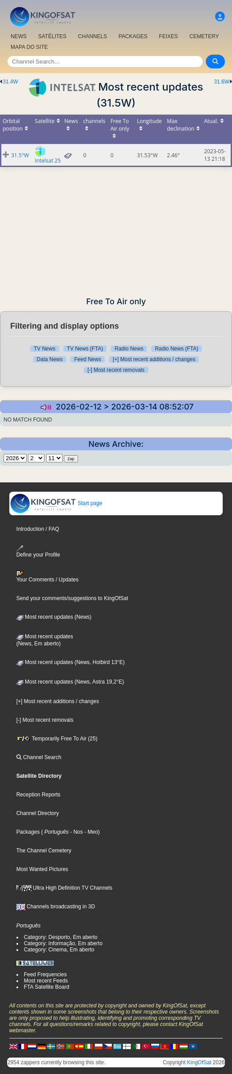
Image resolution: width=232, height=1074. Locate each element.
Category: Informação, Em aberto (63, 943)
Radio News (128, 349)
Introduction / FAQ (37, 529)
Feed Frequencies (45, 974)
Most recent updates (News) (53, 617)
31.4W (10, 82)
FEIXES (168, 36)
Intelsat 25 (48, 160)
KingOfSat (199, 1062)
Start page (56, 503)
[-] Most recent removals (116, 370)
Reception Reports (38, 795)
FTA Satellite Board (47, 987)
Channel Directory (37, 813)
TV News (44, 349)
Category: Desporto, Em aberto (61, 937)
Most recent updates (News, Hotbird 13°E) (70, 662)
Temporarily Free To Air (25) (57, 739)
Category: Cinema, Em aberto (59, 950)
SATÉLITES (52, 36)
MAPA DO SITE (29, 47)
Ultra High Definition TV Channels (64, 888)
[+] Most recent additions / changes (154, 359)
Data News (50, 359)
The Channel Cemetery (43, 850)
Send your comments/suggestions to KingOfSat (72, 598)
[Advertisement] (116, 229)
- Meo (90, 832)
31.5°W (20, 155)
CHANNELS (92, 36)
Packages (28, 832)
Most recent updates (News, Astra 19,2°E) (70, 682)
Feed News (87, 359)
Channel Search (38, 757)
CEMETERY (204, 36)
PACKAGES (132, 36)
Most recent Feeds (46, 981)
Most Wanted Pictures (42, 869)
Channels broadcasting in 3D (55, 906)
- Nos (76, 832)
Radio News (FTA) (176, 349)
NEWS (19, 36)
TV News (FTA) (85, 349)
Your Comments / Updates (47, 576)
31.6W (221, 82)
